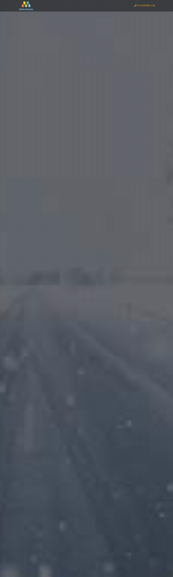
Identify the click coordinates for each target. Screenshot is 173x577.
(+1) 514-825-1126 (144, 6)
